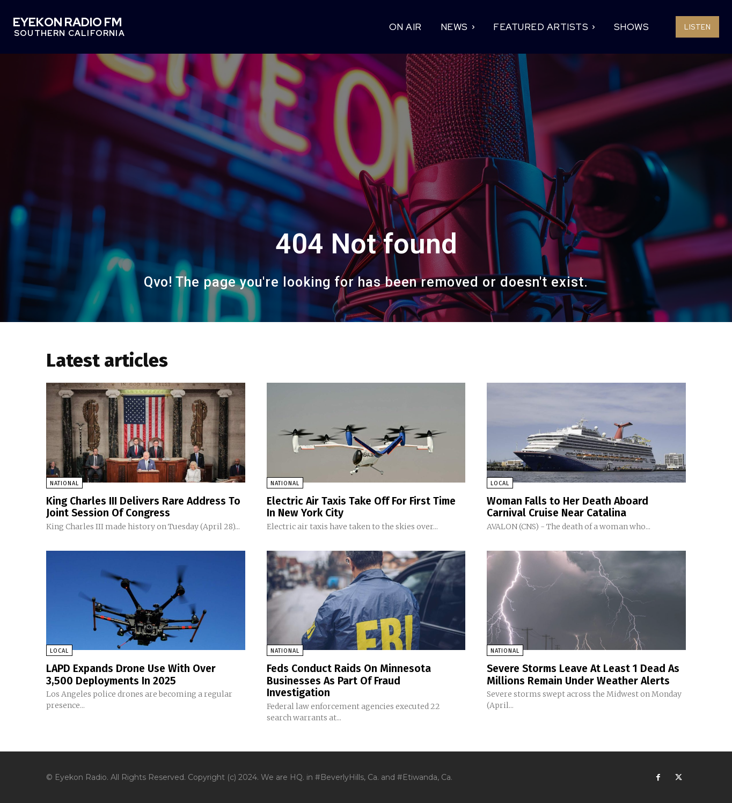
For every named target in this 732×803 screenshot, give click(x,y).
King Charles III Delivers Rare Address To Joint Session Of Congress (145, 506)
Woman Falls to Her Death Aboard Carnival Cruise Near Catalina (569, 506)
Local (500, 483)
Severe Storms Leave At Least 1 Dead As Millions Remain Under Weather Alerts (579, 679)
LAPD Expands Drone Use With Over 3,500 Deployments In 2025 (132, 673)
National (64, 483)
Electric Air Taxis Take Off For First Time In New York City (363, 506)
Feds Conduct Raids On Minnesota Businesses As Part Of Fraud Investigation (350, 679)
